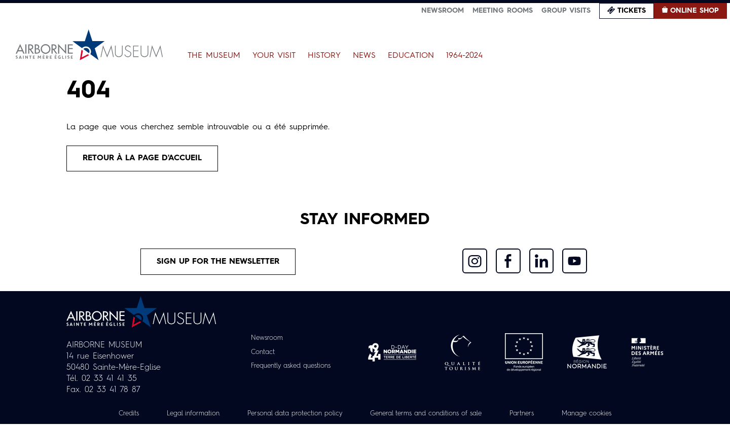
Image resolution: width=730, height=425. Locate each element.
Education (411, 56)
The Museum (214, 56)
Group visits (566, 10)
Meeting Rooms (502, 10)
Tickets (631, 10)
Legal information (181, 414)
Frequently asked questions (290, 367)
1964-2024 (464, 56)
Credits (113, 414)
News (364, 56)
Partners (532, 414)
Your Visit (274, 56)
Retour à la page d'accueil (144, 159)
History (324, 56)
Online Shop (694, 10)
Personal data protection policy (288, 414)
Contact (259, 353)
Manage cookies (601, 414)
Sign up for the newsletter (218, 263)
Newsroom (442, 10)
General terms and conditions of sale (429, 414)
